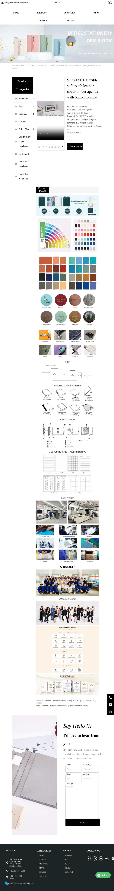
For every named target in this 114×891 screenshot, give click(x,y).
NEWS (96, 13)
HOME (16, 13)
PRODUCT (42, 13)
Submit (82, 822)
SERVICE (43, 20)
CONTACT (70, 20)
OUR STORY (69, 13)
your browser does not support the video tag (50, 108)
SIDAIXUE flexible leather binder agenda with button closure (64, 706)
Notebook (43, 66)
